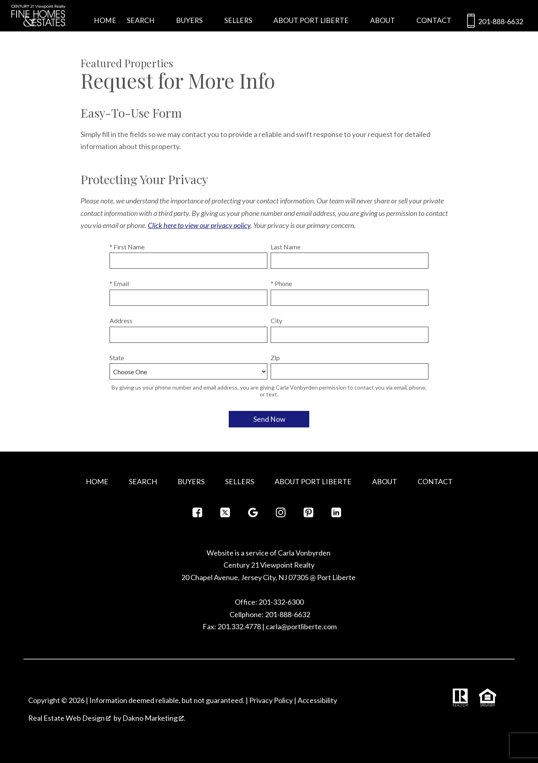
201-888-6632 (493, 22)
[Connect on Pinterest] (308, 514)
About (384, 481)
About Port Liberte (313, 481)
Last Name (285, 247)
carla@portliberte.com (301, 626)
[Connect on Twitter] (225, 514)
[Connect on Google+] (253, 514)
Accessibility (317, 700)
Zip (275, 357)
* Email (119, 283)
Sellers (239, 481)
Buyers (191, 481)
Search (143, 481)
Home (105, 20)
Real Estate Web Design (69, 717)
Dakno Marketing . (153, 717)
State (117, 357)
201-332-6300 (280, 601)
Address (121, 320)
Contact (433, 20)
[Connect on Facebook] (197, 514)
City (276, 320)
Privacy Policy (271, 700)
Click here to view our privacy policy (199, 225)
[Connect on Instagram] (281, 514)
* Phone (281, 283)
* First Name (127, 247)
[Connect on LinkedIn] (336, 514)
